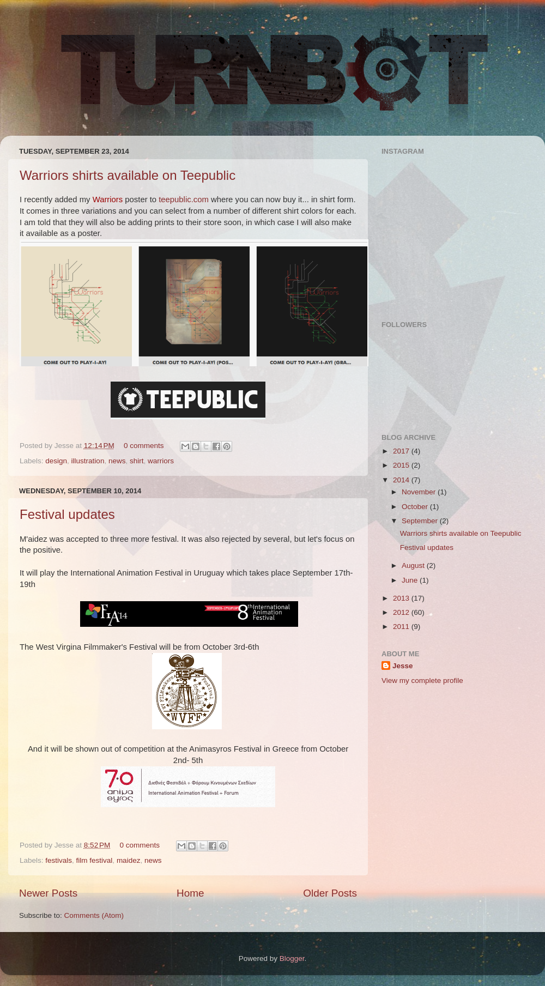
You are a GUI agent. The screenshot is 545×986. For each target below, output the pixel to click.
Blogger (292, 958)
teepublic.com (184, 199)
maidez (129, 860)
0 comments (144, 445)
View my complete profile (422, 680)
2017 (402, 451)
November (420, 492)
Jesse (402, 666)
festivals (58, 860)
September (421, 521)
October (416, 507)
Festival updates (67, 514)
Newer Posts (48, 893)
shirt (137, 461)
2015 (402, 465)
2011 (402, 626)
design (56, 461)
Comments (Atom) (94, 915)
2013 (402, 598)
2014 (402, 480)
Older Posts (330, 893)
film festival (94, 860)
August (414, 565)
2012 (402, 612)
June (411, 580)
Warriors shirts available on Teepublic (127, 175)
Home (190, 893)
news (117, 461)
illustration (88, 461)
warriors (161, 461)
